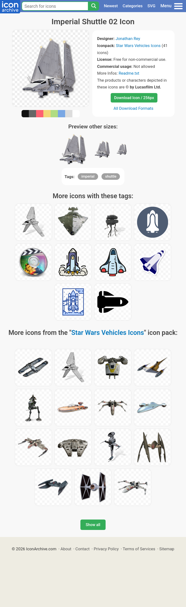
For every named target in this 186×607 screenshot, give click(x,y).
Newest (111, 5)
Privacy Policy (106, 548)
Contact (82, 548)
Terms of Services (139, 548)
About (66, 548)
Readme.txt (129, 73)
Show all (93, 524)
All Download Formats (134, 108)
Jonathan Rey (128, 38)
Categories (133, 5)
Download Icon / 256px (134, 97)
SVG (151, 5)
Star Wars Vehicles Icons (138, 45)
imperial (87, 176)
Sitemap (166, 548)
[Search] (93, 6)
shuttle (110, 176)
